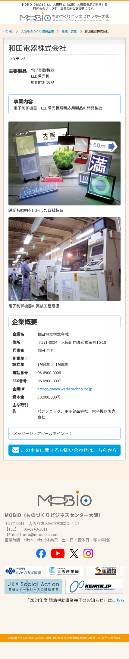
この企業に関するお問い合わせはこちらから (64, 450)
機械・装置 (69, 31)
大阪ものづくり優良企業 (37, 31)
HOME (8, 31)
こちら (118, 600)
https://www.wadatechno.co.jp (65, 389)
